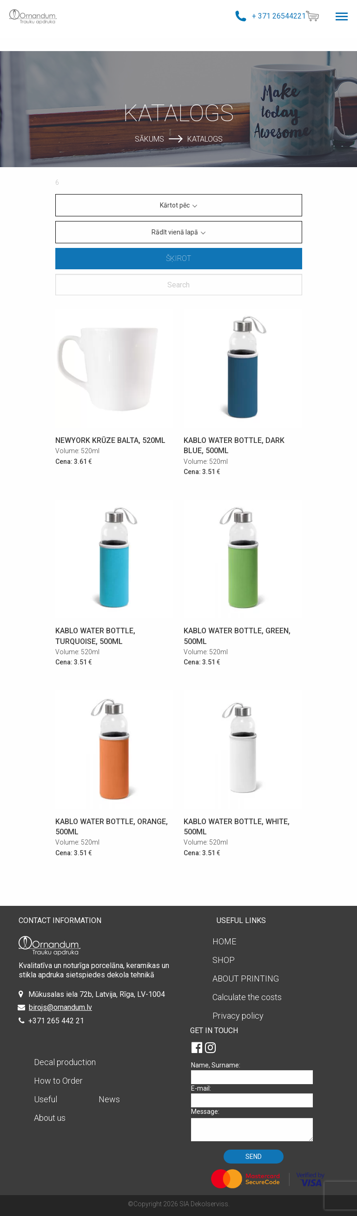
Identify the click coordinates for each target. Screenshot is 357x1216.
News (109, 1099)
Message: (255, 1124)
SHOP (223, 960)
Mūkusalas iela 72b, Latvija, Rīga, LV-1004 (96, 994)
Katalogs (205, 138)
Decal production (65, 1062)
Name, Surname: (255, 1072)
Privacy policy (238, 1016)
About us (50, 1118)
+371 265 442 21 (56, 1020)
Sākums (149, 138)
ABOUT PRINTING (245, 978)
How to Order (58, 1081)
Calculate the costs (247, 997)
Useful (45, 1099)
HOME (224, 941)
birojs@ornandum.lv (60, 1007)
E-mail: (255, 1096)
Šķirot (178, 258)
